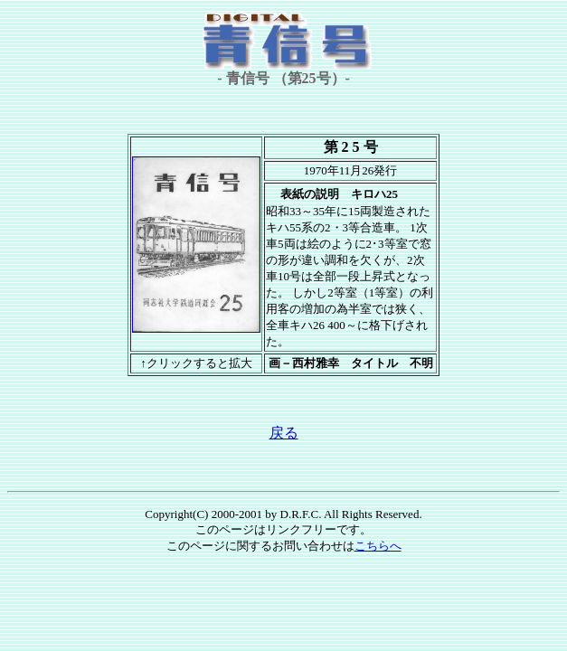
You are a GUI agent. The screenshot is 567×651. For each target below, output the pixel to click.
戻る (283, 432)
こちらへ (378, 545)
